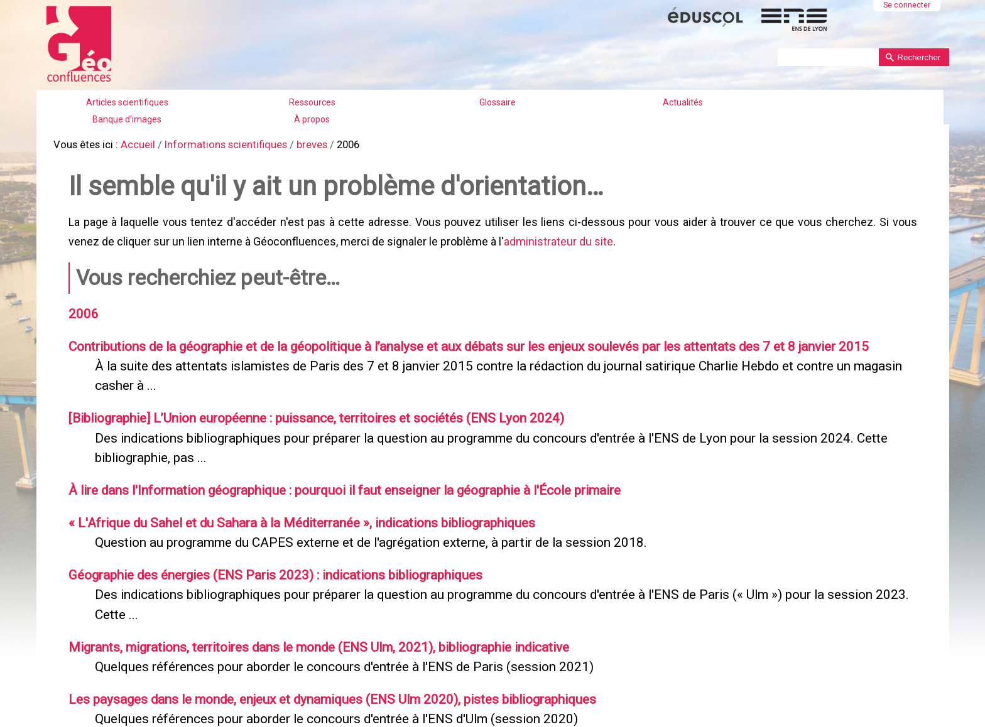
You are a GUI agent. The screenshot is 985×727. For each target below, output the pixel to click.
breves (298, 144)
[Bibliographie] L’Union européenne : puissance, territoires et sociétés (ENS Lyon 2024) (306, 406)
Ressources (312, 102)
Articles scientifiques (127, 102)
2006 (80, 307)
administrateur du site (556, 237)
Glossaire (497, 102)
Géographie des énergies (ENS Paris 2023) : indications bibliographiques (266, 557)
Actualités (683, 102)
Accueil (133, 144)
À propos (312, 119)
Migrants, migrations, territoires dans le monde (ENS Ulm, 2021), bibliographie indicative (310, 626)
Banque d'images (126, 119)
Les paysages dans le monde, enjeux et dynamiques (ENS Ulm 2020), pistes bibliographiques (321, 676)
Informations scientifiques (216, 144)
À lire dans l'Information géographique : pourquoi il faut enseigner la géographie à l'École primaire (335, 475)
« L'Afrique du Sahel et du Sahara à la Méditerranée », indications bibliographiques (291, 507)
